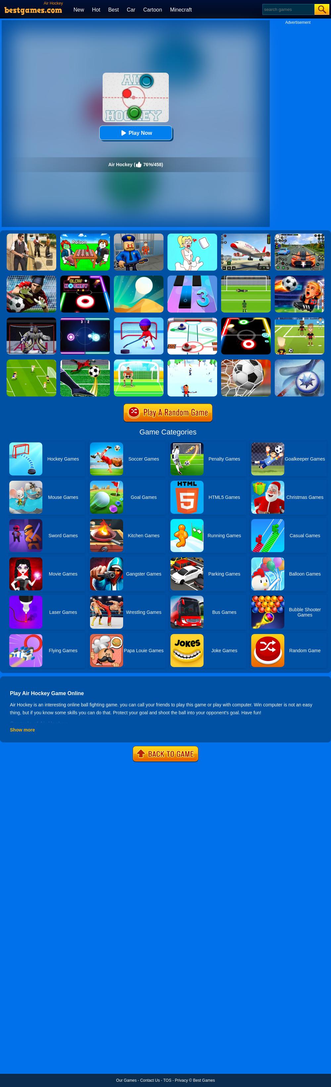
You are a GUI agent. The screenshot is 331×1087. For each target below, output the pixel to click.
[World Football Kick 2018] (299, 320)
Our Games (126, 1080)
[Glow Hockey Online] (85, 278)
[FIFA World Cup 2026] (299, 278)
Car (131, 10)
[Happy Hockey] (139, 320)
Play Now (135, 133)
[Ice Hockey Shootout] (31, 320)
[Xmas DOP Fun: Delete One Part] (192, 236)
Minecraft (181, 10)
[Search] (288, 9)
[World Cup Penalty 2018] (246, 361)
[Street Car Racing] (299, 236)
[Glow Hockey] (246, 320)
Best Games (204, 1080)
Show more (22, 729)
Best (113, 10)
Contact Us (150, 1080)
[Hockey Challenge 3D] (192, 361)
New (78, 10)
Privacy (181, 1080)
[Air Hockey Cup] (299, 361)
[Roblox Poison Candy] (85, 236)
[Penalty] (139, 361)
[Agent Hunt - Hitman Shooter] (31, 236)
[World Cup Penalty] (246, 278)
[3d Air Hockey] (192, 320)
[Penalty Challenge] (85, 361)
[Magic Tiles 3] (192, 278)
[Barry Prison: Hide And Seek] (139, 236)
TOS (167, 1080)
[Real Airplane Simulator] (246, 236)
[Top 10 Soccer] (31, 361)
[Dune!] (139, 278)
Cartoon (152, 10)
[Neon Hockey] (85, 320)
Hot (96, 10)
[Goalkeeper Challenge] (31, 278)
